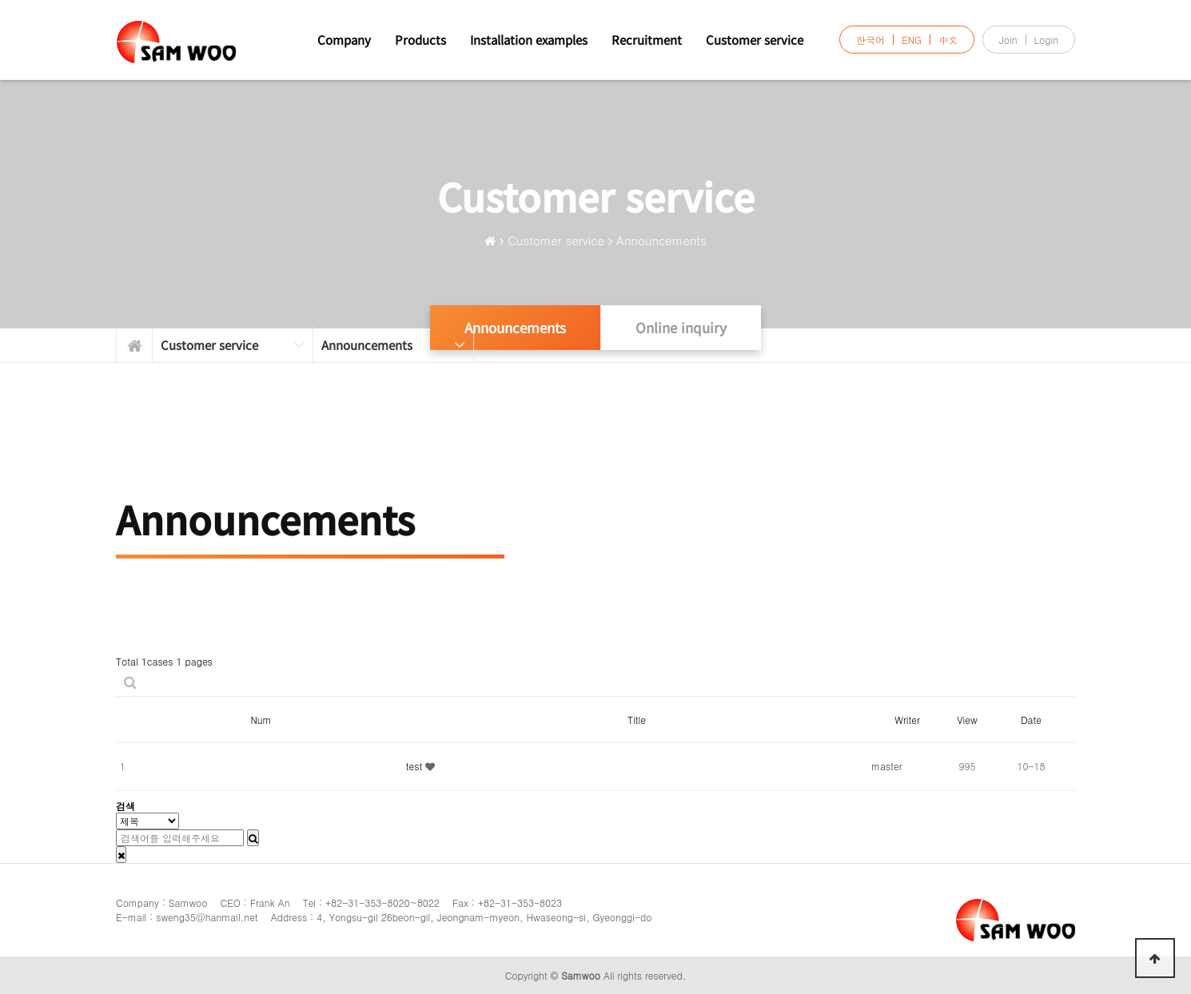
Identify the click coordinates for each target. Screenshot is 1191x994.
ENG (912, 39)
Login (1046, 39)
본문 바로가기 (0, 0)
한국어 (870, 39)
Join (1008, 39)
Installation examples (529, 39)
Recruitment (646, 39)
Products (420, 39)
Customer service (754, 39)
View (967, 719)
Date (1031, 719)
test (415, 766)
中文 (948, 39)
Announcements (661, 240)
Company (344, 39)
